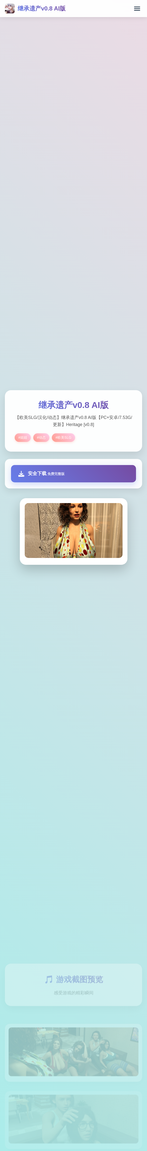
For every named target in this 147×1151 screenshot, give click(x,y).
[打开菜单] (137, 9)
